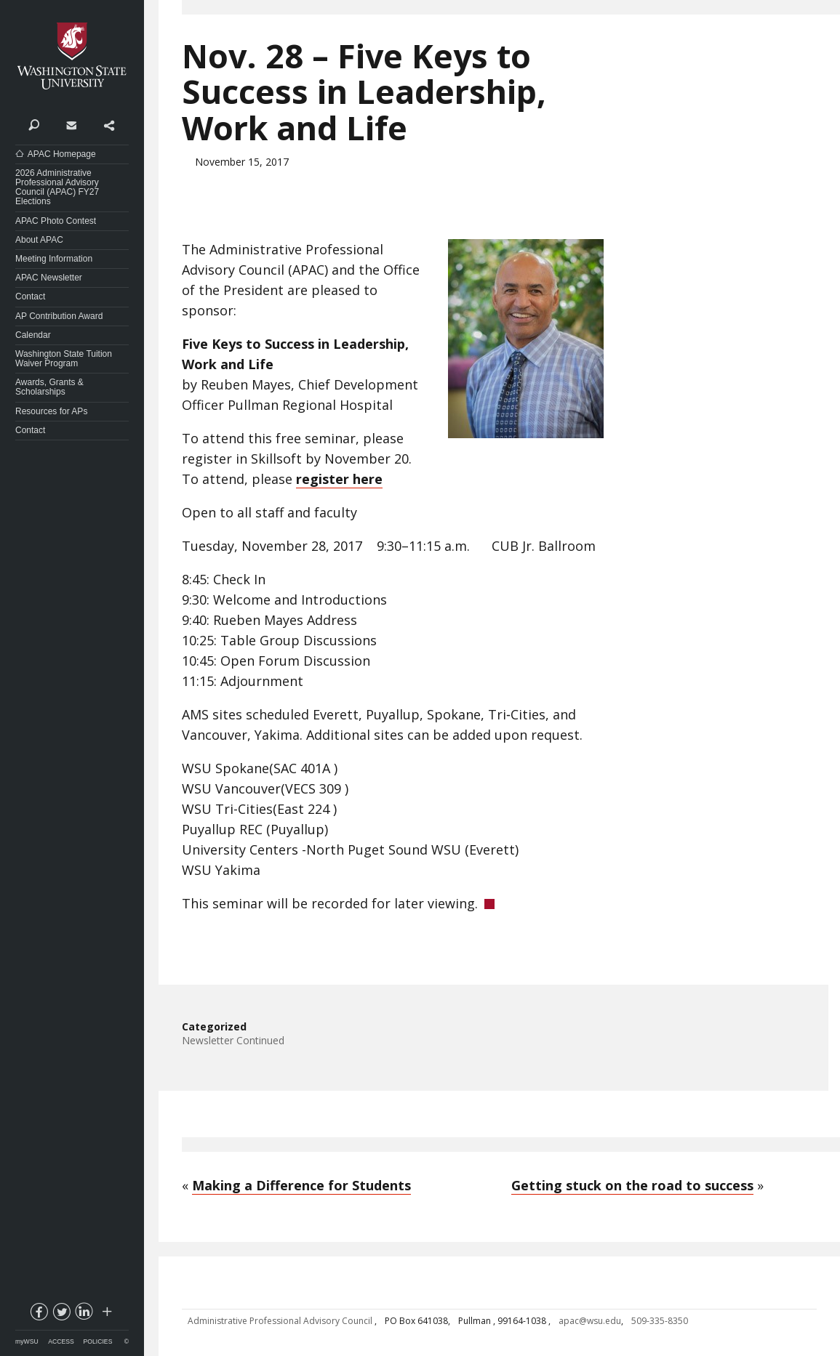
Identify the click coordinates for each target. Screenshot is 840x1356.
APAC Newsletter (48, 278)
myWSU (27, 1341)
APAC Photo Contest (55, 221)
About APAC (39, 240)
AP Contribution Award (59, 316)
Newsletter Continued (233, 1040)
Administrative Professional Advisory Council (281, 1321)
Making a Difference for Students (301, 1185)
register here (339, 479)
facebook (38, 1314)
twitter (61, 1314)
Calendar (33, 335)
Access (60, 1341)
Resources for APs (51, 411)
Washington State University (72, 56)
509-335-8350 (659, 1321)
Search (33, 124)
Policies (98, 1341)
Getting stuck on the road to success (632, 1185)
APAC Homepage (62, 154)
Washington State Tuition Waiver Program (63, 358)
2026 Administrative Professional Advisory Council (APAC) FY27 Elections (57, 187)
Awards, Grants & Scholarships (49, 387)
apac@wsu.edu (590, 1321)
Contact (70, 124)
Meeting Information (53, 259)
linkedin (83, 1314)
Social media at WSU (106, 1314)
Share (108, 124)
